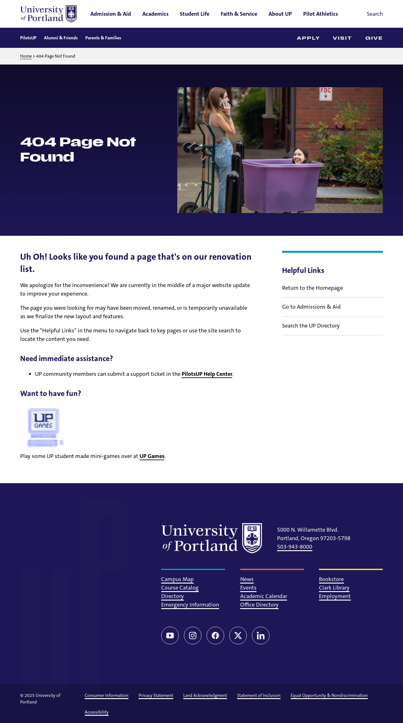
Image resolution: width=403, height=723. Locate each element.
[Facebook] (215, 635)
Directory (172, 596)
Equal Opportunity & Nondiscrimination (329, 695)
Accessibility (97, 712)
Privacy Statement (156, 695)
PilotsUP (28, 38)
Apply (309, 38)
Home (26, 56)
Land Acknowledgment (205, 695)
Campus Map (177, 579)
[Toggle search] (366, 13)
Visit (343, 38)
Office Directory (259, 604)
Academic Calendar (263, 596)
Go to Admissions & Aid (311, 311)
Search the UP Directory (311, 330)
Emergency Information (190, 604)
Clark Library (334, 587)
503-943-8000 (294, 547)
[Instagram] (193, 635)
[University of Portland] (48, 14)
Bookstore (331, 579)
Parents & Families (103, 38)
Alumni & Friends (61, 38)
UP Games (151, 456)
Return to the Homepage (312, 292)
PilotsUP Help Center (207, 374)
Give (374, 38)
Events (248, 587)
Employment (335, 596)
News (247, 579)
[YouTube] (170, 635)
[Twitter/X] (238, 635)
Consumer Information (106, 695)
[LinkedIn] (261, 635)
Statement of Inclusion (259, 695)
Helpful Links (303, 270)
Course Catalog (180, 587)
